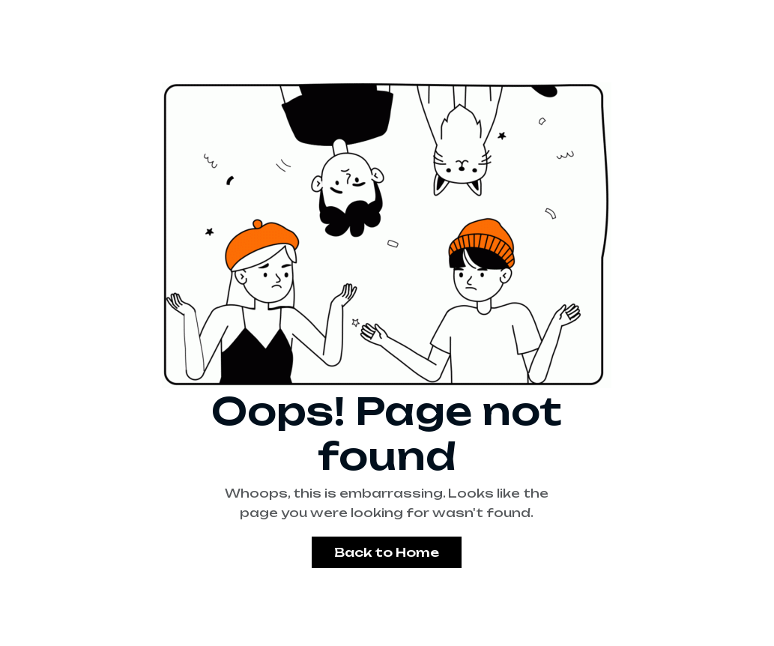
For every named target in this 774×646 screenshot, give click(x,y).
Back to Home (386, 552)
